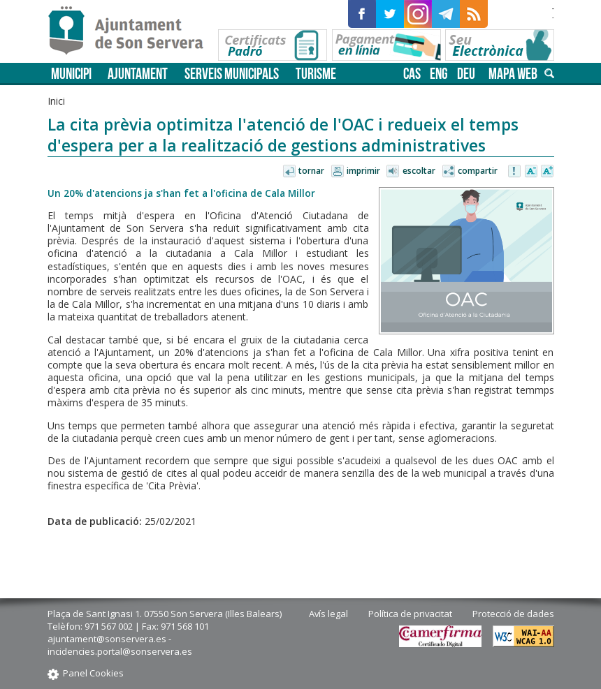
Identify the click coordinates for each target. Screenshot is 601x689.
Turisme (316, 74)
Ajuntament (138, 74)
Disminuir (531, 172)
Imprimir (363, 171)
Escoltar (419, 171)
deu (466, 74)
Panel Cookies (93, 673)
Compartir (478, 171)
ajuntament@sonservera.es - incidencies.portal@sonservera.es (120, 645)
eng (439, 74)
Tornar (311, 171)
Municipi (71, 74)
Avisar (515, 172)
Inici (56, 101)
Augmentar (547, 172)
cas (412, 74)
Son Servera (132, 31)
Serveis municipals (231, 74)
